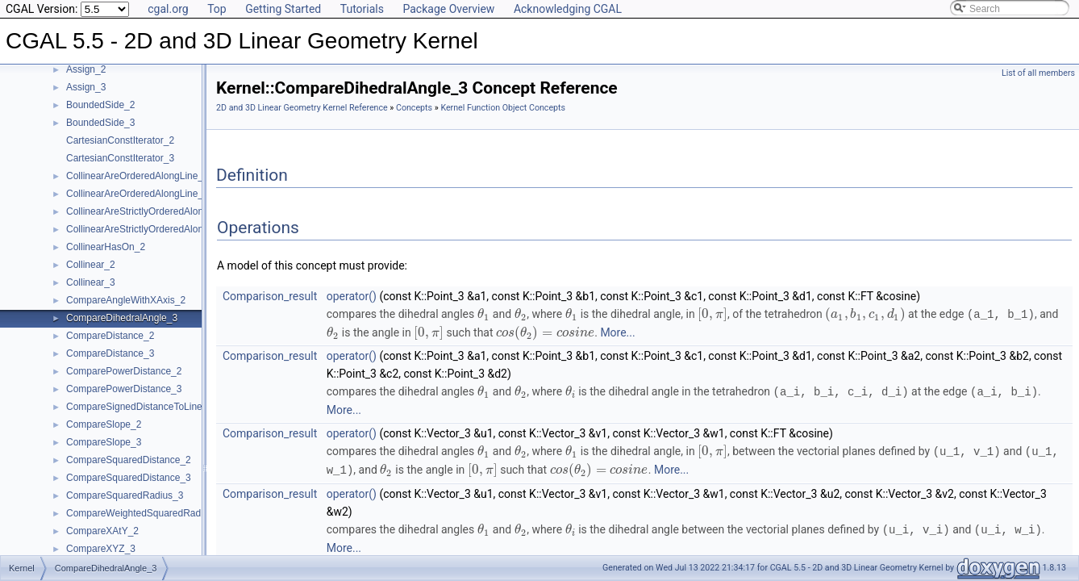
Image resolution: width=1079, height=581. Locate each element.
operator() (352, 296)
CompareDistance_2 (110, 335)
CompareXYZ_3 (100, 548)
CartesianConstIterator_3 (120, 158)
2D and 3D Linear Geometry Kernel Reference (302, 107)
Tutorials (362, 8)
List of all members (1038, 73)
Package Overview (448, 8)
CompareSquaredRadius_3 (124, 495)
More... (617, 331)
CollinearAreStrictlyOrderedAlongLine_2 (152, 211)
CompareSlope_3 (103, 442)
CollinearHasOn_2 (105, 247)
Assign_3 (86, 87)
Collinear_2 (90, 264)
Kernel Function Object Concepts (502, 107)
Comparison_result (270, 296)
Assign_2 (86, 69)
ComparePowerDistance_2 (123, 371)
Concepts (414, 107)
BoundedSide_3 (100, 122)
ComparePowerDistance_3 (123, 389)
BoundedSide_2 (100, 105)
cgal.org (168, 8)
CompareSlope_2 (103, 424)
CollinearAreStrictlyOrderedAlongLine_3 (152, 229)
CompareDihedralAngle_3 (121, 318)
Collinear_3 (90, 282)
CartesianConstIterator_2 (120, 140)
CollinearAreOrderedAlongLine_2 (137, 176)
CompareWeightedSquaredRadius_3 (145, 513)
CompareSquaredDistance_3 (128, 477)
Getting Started (283, 8)
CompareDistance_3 (110, 353)
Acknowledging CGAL (568, 8)
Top (217, 8)
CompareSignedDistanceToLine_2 (139, 406)
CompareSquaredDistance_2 (128, 460)
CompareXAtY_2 (102, 531)
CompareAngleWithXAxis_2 (125, 300)
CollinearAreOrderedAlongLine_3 (137, 193)
